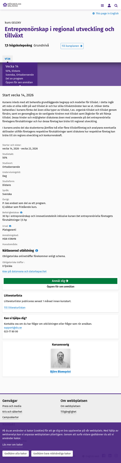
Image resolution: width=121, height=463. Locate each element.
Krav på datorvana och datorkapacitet (24, 271)
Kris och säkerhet (12, 411)
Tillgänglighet (68, 411)
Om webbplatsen (70, 406)
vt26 (7, 58)
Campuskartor (10, 417)
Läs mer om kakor (12, 444)
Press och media (11, 406)
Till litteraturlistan (14, 307)
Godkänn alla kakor (15, 453)
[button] (60, 281)
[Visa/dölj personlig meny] (109, 5)
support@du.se (13, 327)
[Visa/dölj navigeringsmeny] (102, 5)
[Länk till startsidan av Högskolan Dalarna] (12, 4)
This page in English (107, 13)
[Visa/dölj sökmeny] (116, 5)
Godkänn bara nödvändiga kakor (52, 453)
